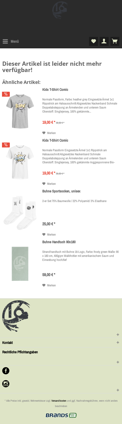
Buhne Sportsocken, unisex (61, 191)
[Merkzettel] (93, 41)
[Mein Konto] (104, 41)
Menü (11, 41)
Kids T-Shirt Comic (55, 89)
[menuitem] (10, 41)
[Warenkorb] (114, 41)
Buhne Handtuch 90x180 (58, 242)
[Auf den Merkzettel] (49, 133)
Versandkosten (58, 401)
